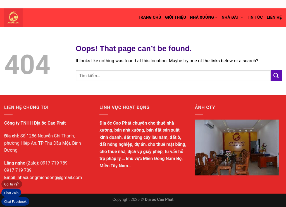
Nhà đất (232, 17)
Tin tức (255, 17)
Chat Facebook (15, 202)
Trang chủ (149, 17)
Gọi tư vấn (11, 184)
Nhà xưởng (204, 17)
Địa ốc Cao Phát (159, 199)
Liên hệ (274, 17)
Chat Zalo (11, 193)
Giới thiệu (175, 17)
